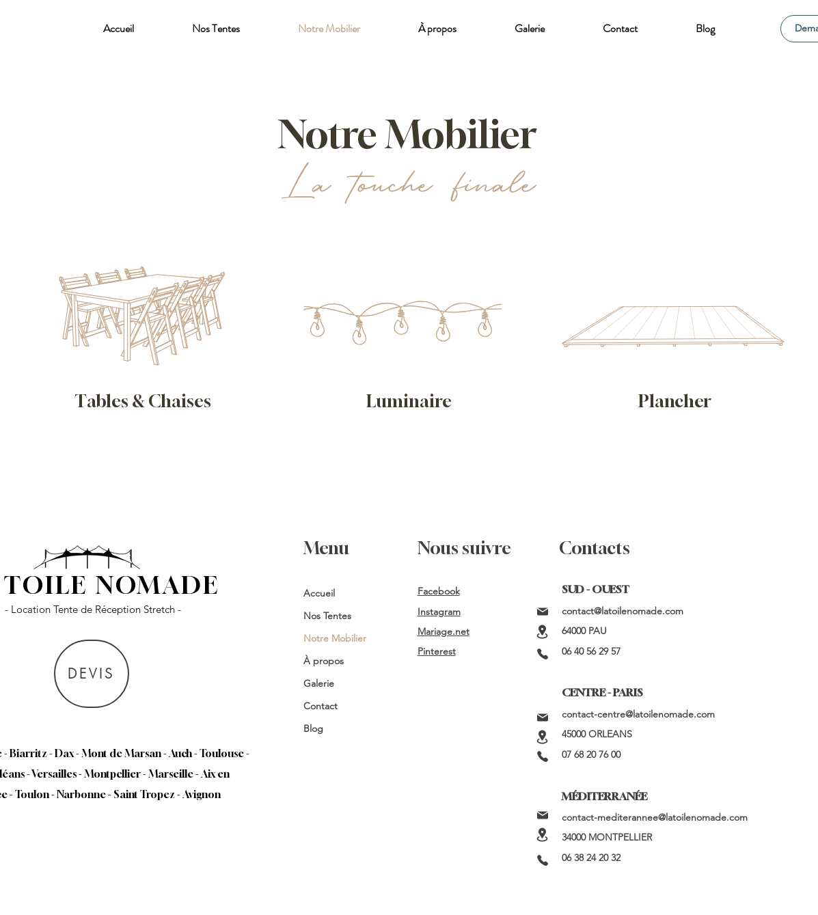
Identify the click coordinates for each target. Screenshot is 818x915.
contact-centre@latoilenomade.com (638, 714)
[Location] (542, 631)
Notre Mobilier (334, 638)
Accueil (319, 593)
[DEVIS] (91, 674)
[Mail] (542, 611)
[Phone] (542, 654)
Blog (313, 728)
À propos (323, 661)
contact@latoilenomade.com (622, 611)
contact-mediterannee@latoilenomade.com (655, 817)
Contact (320, 706)
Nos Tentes (327, 616)
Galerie (318, 683)
